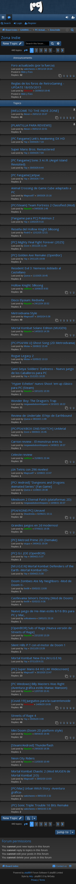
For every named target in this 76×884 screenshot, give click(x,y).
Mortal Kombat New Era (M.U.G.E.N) (36, 658)
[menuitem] (72, 30)
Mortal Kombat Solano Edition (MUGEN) (38, 328)
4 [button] (45, 50)
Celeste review (21, 454)
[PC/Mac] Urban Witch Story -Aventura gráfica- (38, 790)
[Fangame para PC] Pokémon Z (32, 218)
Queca (27, 275)
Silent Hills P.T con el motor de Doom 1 (38, 645)
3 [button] (41, 50)
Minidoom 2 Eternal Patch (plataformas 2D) (41, 499)
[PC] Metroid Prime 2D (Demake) (34, 540)
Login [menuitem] (68, 18)
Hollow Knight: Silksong (27, 285)
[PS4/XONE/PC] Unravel (28, 510)
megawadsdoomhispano (36, 404)
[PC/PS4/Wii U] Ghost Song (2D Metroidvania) (43, 343)
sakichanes (29, 69)
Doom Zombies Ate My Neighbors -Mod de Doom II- (41, 583)
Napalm (28, 208)
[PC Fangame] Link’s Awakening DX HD (38, 138)
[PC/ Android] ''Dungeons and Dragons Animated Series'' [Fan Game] (38, 484)
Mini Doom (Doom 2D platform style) (37, 730)
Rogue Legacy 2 (22, 356)
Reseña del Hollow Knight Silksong (35, 229)
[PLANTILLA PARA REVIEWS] (31, 125)
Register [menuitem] (74, 18)
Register (32, 23)
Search (7, 23)
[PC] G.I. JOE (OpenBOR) (28, 553)
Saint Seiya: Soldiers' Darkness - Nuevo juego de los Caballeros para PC (42, 371)
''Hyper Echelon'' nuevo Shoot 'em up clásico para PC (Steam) (41, 385)
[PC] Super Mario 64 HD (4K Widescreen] (40, 669)
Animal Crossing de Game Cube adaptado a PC (41, 190)
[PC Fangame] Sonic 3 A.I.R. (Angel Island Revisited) (39, 162)
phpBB (28, 873)
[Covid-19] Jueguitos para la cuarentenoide (41, 701)
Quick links (4, 18)
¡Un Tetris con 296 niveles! (29, 469)
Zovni (26, 246)
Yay (25, 142)
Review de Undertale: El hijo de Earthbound (41, 415)
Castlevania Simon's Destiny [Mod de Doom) (42, 598)
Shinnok (28, 90)
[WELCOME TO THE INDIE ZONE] (35, 111)
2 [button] (36, 50)
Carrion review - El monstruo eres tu (36, 441)
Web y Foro (27, 72)
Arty (31, 876)
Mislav (27, 346)
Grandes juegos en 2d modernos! (34, 525)
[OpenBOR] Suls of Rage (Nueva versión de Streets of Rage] (41, 630)
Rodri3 (27, 232)
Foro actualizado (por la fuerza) (33, 65)
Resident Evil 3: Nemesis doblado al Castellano (36, 270)
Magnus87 (29, 195)
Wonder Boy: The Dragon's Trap (33, 401)
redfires (28, 288)
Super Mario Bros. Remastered (33, 149)
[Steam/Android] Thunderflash (32, 745)
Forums (10, 18)
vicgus (27, 543)
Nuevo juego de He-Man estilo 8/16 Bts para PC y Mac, (42, 613)
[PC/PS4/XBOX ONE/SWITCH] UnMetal (38, 428)
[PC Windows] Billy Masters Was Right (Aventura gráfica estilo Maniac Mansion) (39, 686)
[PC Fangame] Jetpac (25, 175)
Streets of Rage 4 (23, 715)
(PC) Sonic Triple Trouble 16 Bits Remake (40, 805)
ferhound (28, 704)
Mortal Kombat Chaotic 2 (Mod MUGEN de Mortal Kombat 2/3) (40, 773)
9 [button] (58, 50)
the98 (26, 588)
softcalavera (30, 618)
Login (19, 23)
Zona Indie (10, 37)
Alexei (27, 114)
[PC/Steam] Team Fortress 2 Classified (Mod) (43, 205)
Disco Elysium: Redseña (27, 300)
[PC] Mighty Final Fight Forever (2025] (37, 242)
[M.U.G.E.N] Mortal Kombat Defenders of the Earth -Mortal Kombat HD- (42, 568)
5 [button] (50, 50)
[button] (26, 50)
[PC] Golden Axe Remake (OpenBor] (36, 255)
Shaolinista (29, 514)
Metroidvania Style (24, 313)
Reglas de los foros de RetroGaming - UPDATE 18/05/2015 (37, 85)
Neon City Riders (23, 758)
